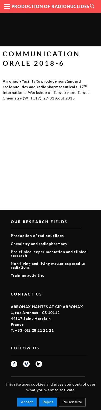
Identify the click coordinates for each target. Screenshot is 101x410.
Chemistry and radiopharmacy (39, 243)
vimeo (26, 364)
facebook (14, 364)
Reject (48, 402)
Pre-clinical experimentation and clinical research (49, 253)
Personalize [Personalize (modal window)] (72, 402)
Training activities (27, 275)
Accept (27, 402)
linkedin (39, 364)
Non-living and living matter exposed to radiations (48, 265)
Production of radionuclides (37, 235)
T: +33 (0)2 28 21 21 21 (32, 330)
